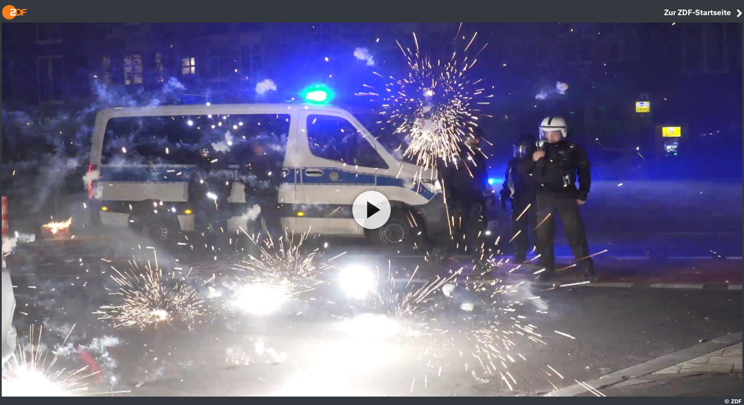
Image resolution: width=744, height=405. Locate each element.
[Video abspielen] (372, 210)
